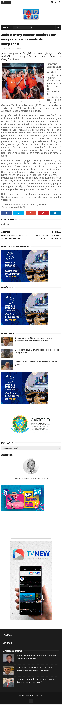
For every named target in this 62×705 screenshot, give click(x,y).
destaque (10, 49)
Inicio (6, 28)
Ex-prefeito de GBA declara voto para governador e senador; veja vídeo (33, 340)
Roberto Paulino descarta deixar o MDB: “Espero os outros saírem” (35, 681)
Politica (18, 49)
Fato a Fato (39, 696)
